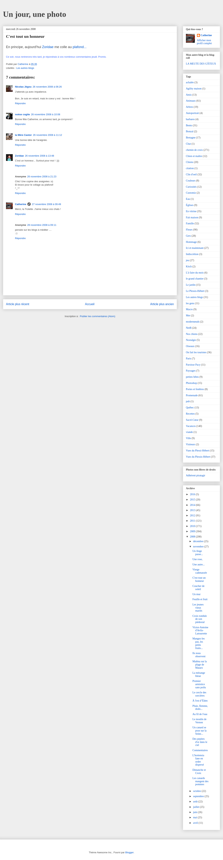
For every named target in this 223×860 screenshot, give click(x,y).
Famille (190, 223)
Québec (190, 407)
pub (188, 401)
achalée (190, 82)
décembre (198, 541)
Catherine (20, 204)
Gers (188, 235)
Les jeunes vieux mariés (198, 607)
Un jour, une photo (34, 14)
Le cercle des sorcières (199, 694)
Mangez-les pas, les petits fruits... (198, 643)
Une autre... (198, 564)
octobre (197, 791)
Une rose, (197, 559)
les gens (190, 303)
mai (195, 817)
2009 (193, 531)
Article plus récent (17, 304)
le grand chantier (195, 278)
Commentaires (200, 750)
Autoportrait (192, 113)
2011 (193, 520)
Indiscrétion (192, 254)
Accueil (89, 304)
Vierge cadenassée (199, 571)
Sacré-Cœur (192, 419)
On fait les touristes (196, 352)
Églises (189, 205)
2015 (193, 499)
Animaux (191, 100)
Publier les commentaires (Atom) (97, 316)
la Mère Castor (23, 135)
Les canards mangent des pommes (200, 781)
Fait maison (192, 217)
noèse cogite (22, 114)
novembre (198, 546)
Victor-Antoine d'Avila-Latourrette (200, 630)
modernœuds (192, 321)
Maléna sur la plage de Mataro (199, 664)
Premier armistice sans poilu (199, 684)
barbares (190, 119)
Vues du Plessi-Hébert (197, 450)
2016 (193, 494)
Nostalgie (191, 340)
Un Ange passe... (197, 553)
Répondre (20, 103)
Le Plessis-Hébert (195, 291)
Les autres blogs (25, 68)
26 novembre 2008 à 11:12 (47, 135)
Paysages (190, 370)
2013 (193, 510)
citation (190, 168)
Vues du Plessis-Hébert (198, 456)
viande (189, 432)
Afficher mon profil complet (204, 42)
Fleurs (189, 229)
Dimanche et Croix (199, 772)
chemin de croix (194, 150)
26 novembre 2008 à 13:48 (39, 155)
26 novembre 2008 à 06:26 (47, 86)
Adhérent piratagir (195, 475)
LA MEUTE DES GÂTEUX (201, 63)
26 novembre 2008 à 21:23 (41, 176)
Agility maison (194, 88)
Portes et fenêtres (195, 389)
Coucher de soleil (198, 588)
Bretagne (190, 137)
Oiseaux (190, 346)
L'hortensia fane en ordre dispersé (198, 760)
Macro (189, 309)
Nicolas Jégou (23, 86)
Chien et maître (194, 156)
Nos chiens (192, 334)
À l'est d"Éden (200, 700)
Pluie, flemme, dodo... (200, 708)
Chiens (189, 162)
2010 (193, 526)
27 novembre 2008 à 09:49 (46, 204)
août (195, 801)
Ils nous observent (198, 655)
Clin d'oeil (191, 174)
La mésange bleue (198, 674)
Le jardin (190, 284)
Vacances (191, 426)
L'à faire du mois (195, 272)
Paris (188, 358)
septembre (198, 796)
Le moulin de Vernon (199, 721)
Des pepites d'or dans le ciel (199, 742)
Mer (188, 315)
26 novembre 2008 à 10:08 (45, 114)
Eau (188, 199)
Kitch (189, 266)
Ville (188, 438)
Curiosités (191, 186)
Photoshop (191, 383)
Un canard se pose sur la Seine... (199, 730)
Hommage (191, 242)
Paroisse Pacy (193, 364)
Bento (189, 125)
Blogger (129, 852)
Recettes (190, 413)
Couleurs (190, 180)
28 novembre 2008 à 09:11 (41, 225)
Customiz (191, 192)
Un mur (196, 594)
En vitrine (191, 211)
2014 (193, 505)
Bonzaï (189, 131)
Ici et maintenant (195, 248)
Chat (188, 143)
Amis (189, 94)
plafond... (80, 47)
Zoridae (48, 47)
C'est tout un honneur (199, 579)
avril (195, 822)
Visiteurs (190, 444)
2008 (193, 536)
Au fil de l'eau (199, 714)
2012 (193, 515)
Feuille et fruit (199, 599)
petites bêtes (192, 376)
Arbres (189, 107)
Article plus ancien (162, 304)
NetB (189, 327)
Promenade (192, 395)
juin (195, 812)
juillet (196, 807)
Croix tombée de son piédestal (199, 619)
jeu (187, 260)
